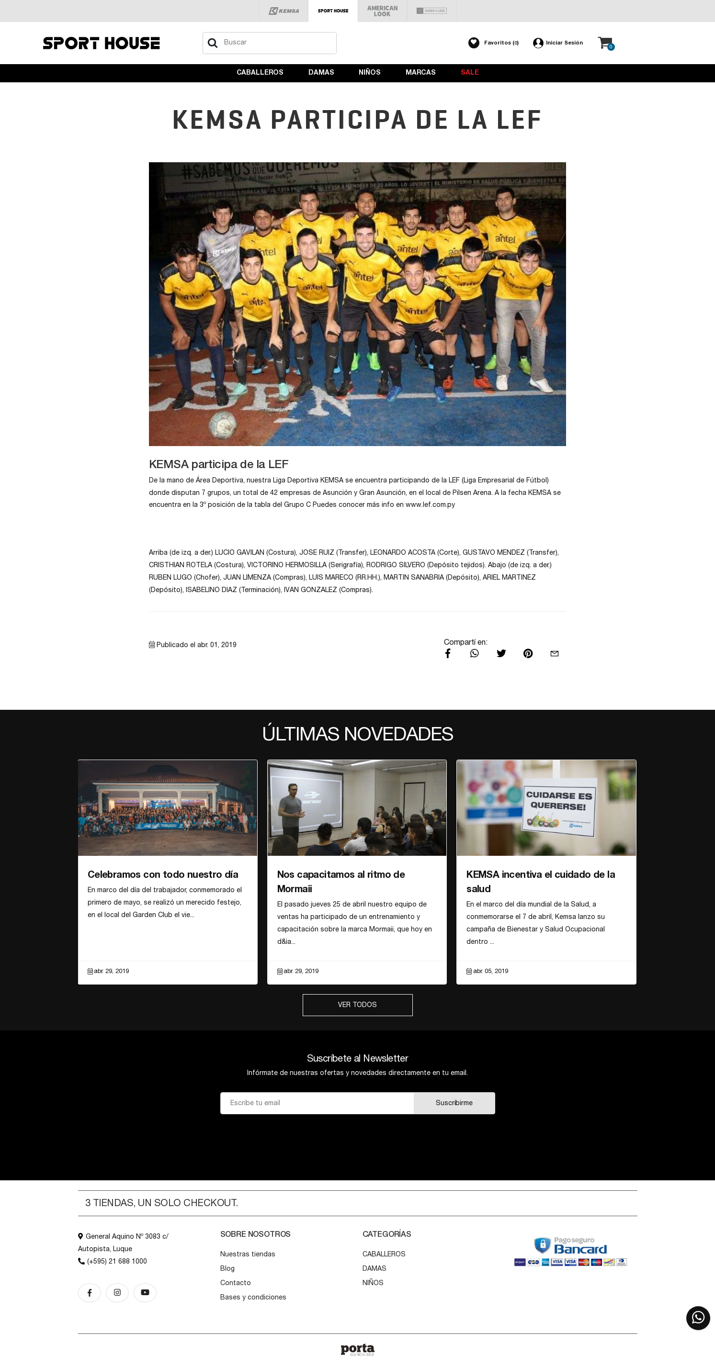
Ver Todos (357, 1005)
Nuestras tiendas (247, 1254)
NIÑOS (369, 72)
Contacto (235, 1283)
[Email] (317, 1103)
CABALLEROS (260, 72)
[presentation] (357, 1138)
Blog (227, 1268)
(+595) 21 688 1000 (112, 1261)
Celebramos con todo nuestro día (163, 875)
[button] (493, 43)
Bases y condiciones (253, 1297)
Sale (469, 72)
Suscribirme (454, 1103)
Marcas (421, 72)
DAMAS (321, 72)
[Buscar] (212, 43)
